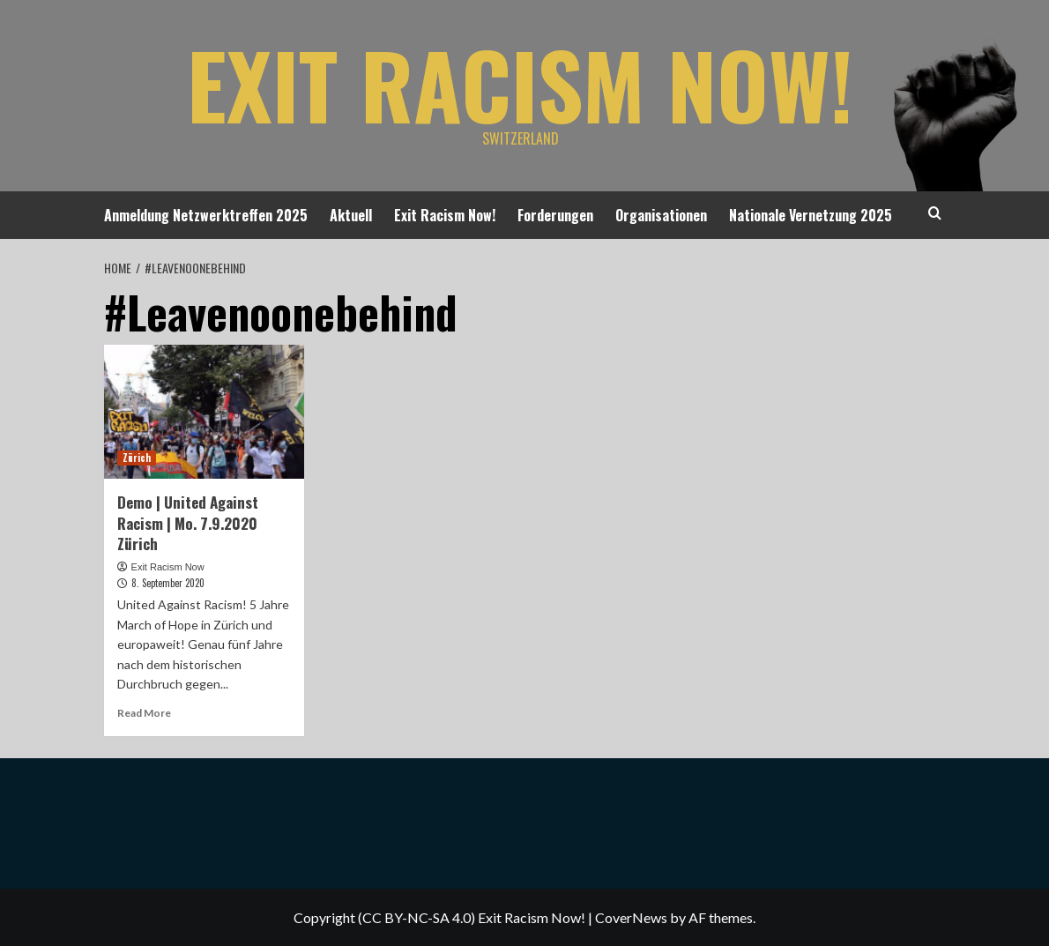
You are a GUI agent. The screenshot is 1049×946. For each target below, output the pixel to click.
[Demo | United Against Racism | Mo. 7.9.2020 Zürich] (204, 412)
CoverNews (631, 917)
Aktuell (351, 215)
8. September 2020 (168, 583)
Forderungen (555, 215)
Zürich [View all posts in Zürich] (137, 458)
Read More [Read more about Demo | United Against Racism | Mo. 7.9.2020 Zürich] (144, 712)
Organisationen (661, 215)
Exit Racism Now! (520, 84)
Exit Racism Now (168, 567)
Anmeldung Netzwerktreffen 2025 (206, 215)
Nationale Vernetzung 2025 (810, 215)
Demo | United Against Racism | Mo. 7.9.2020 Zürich (187, 523)
